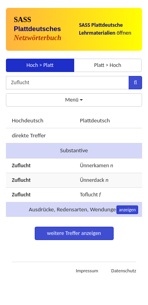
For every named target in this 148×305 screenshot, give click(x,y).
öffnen (105, 29)
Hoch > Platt (40, 65)
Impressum (87, 271)
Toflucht (89, 194)
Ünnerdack (92, 180)
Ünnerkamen (94, 165)
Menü (74, 99)
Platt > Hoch (107, 65)
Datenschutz (123, 271)
